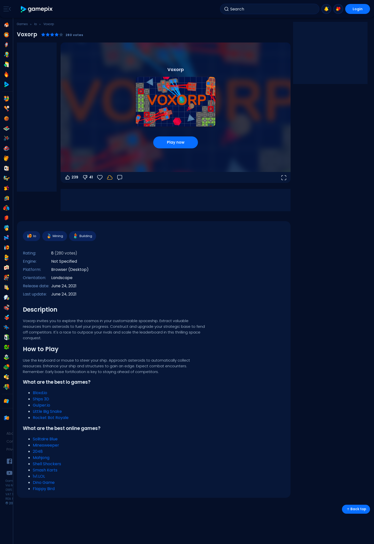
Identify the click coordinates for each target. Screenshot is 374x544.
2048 (38, 451)
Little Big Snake (47, 411)
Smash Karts (45, 470)
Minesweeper (46, 445)
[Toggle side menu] (6, 9)
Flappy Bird (44, 489)
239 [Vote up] (71, 177)
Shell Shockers (47, 464)
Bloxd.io (40, 393)
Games (22, 24)
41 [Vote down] (87, 177)
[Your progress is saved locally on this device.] (110, 177)
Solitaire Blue (45, 439)
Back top (356, 509)
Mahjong (41, 457)
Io (35, 24)
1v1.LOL (39, 476)
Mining (54, 236)
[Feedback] (120, 177)
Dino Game (44, 482)
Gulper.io (41, 405)
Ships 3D (41, 399)
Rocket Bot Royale (51, 417)
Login (358, 8)
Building (82, 236)
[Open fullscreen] (284, 177)
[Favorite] (100, 177)
